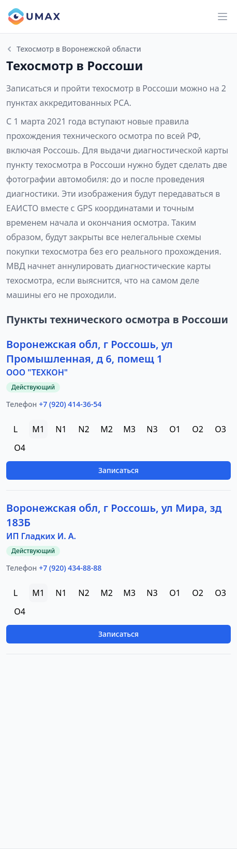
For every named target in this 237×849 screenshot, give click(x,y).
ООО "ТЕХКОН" (37, 372)
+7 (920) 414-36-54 (70, 404)
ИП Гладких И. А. (41, 536)
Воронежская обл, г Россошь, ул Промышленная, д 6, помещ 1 (89, 351)
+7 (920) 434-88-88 (70, 568)
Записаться (118, 470)
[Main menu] (222, 16)
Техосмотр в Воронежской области (73, 49)
